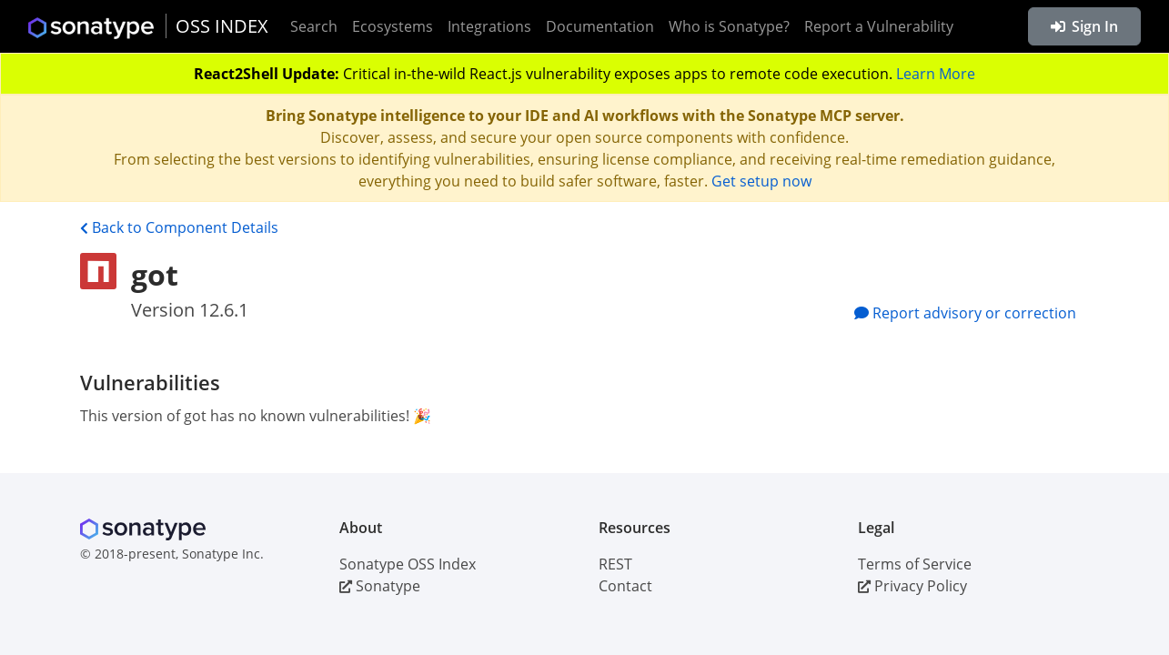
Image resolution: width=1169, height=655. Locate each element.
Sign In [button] (1084, 26)
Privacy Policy (912, 586)
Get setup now (761, 181)
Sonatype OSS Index (407, 564)
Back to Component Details (179, 227)
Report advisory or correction (965, 313)
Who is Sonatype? (729, 26)
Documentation (600, 26)
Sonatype (379, 586)
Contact (625, 586)
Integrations (489, 26)
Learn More (935, 74)
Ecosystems (392, 26)
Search (314, 26)
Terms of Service (915, 564)
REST (615, 564)
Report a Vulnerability (878, 26)
